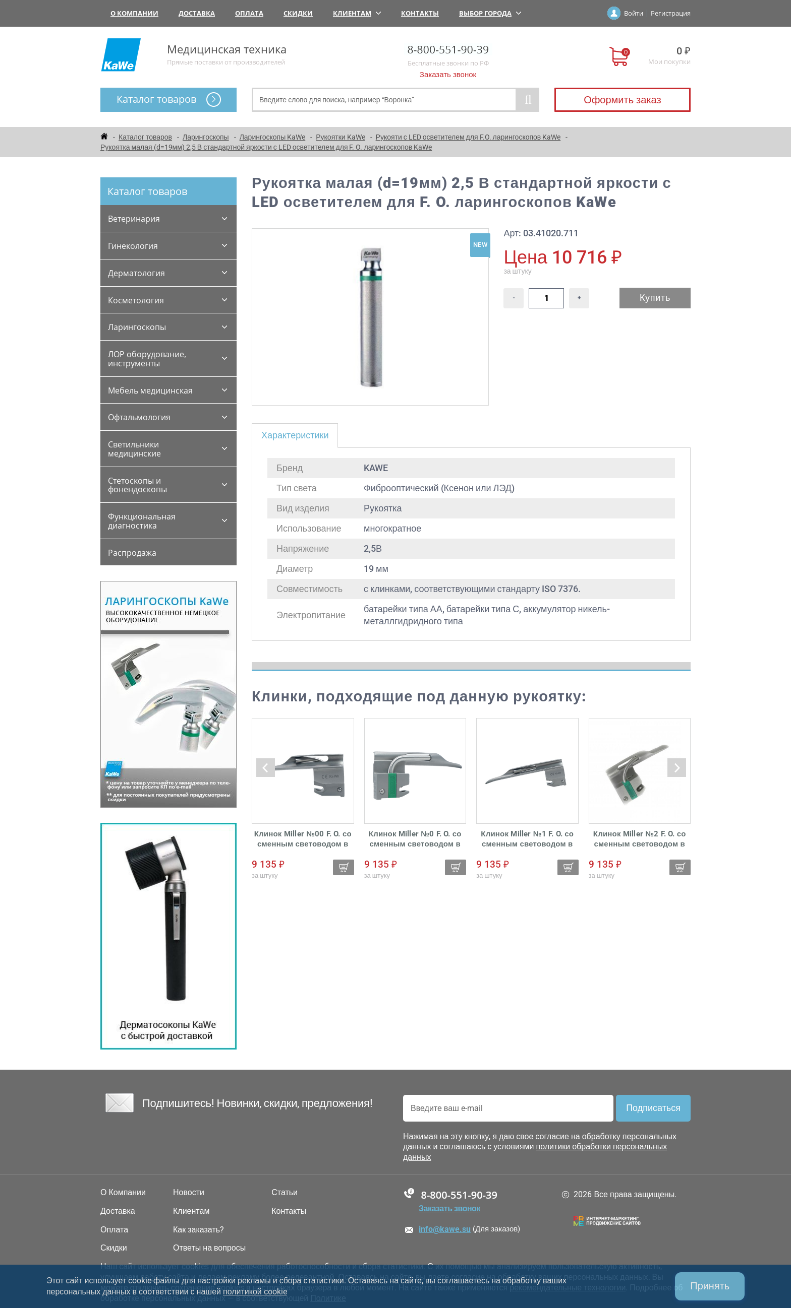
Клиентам (357, 13)
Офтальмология (139, 417)
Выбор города (490, 13)
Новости (188, 1192)
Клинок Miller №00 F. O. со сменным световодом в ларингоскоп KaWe (303, 839)
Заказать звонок (448, 74)
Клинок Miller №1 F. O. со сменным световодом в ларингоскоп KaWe (527, 839)
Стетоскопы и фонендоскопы (137, 485)
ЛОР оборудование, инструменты (147, 359)
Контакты (420, 13)
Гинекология (133, 245)
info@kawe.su (445, 1229)
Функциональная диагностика (142, 521)
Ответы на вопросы (209, 1248)
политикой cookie (255, 1291)
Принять (709, 1286)
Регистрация (671, 13)
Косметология (136, 300)
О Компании (134, 13)
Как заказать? (198, 1229)
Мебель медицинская (150, 390)
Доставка (197, 13)
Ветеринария (134, 218)
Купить (655, 297)
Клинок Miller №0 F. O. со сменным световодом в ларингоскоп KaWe (415, 839)
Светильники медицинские (134, 449)
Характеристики (294, 435)
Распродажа (132, 552)
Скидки (298, 13)
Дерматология (136, 273)
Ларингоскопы (137, 327)
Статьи (284, 1192)
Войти (633, 13)
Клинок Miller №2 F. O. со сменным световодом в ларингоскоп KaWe (639, 839)
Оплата (249, 13)
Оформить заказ (622, 100)
